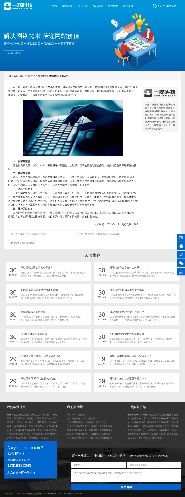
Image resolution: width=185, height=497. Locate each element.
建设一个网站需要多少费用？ (34, 238)
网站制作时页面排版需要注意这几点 (102, 238)
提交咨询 (126, 487)
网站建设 (67, 6)
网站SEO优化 (28, 248)
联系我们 (128, 6)
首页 (54, 6)
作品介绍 (98, 6)
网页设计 (129, 92)
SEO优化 (82, 6)
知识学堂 (113, 6)
